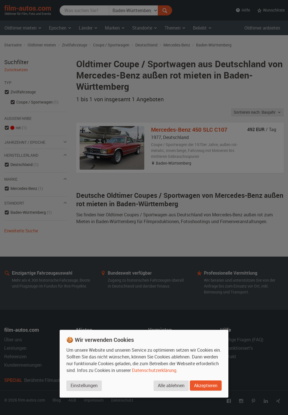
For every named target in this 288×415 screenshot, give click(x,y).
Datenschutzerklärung (154, 370)
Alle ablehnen (171, 386)
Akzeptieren (205, 386)
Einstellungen (84, 386)
